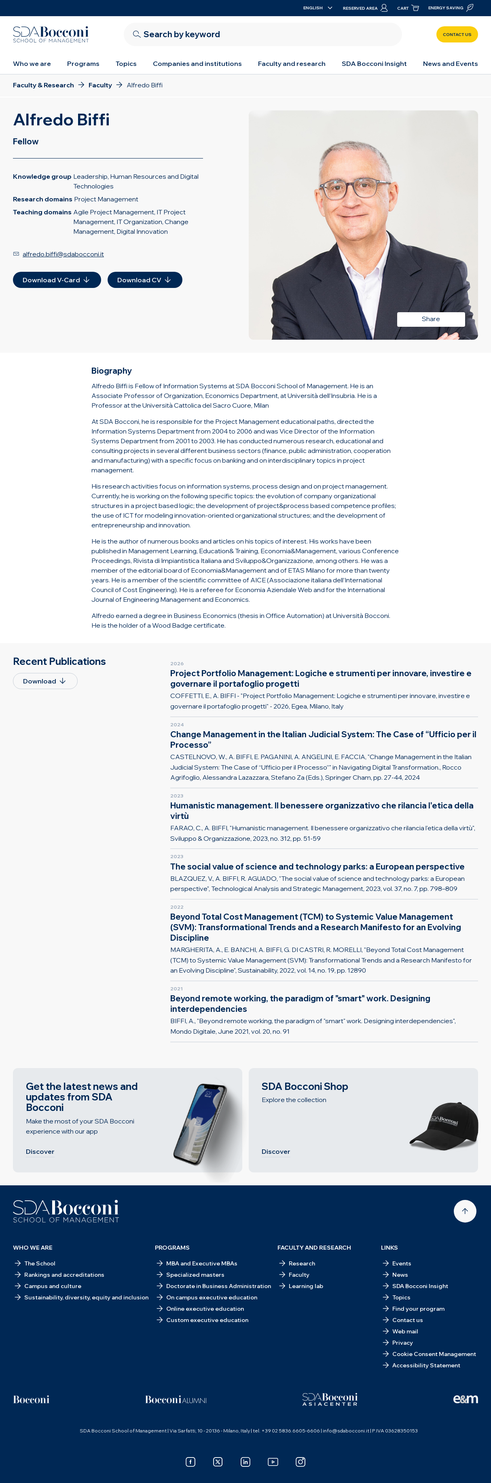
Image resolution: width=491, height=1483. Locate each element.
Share (431, 319)
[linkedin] (245, 1462)
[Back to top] (465, 1211)
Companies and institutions (197, 63)
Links (389, 1247)
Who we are (32, 63)
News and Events (450, 63)
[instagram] (300, 1462)
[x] (218, 1462)
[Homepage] (66, 1211)
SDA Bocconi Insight (374, 63)
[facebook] (190, 1462)
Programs (83, 63)
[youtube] (273, 1462)
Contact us (457, 34)
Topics (126, 63)
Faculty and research (292, 63)
